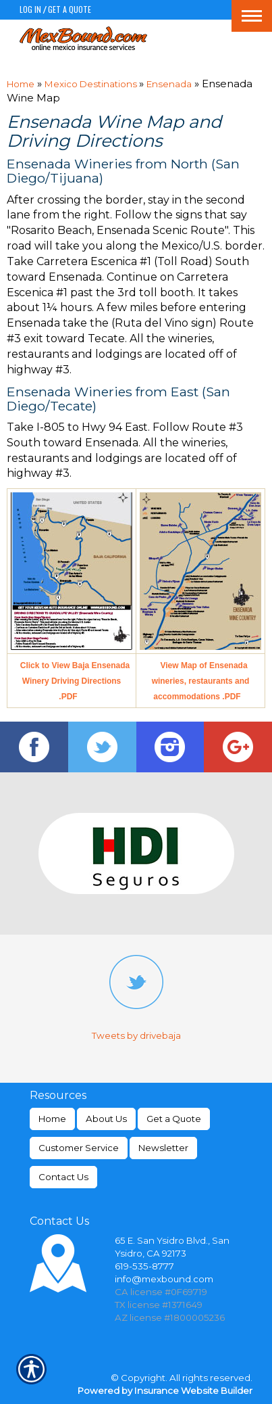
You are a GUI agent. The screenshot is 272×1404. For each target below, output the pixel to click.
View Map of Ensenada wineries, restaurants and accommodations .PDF (201, 681)
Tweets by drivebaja (136, 1035)
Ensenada (169, 83)
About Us (106, 1118)
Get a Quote (69, 9)
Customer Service (78, 1147)
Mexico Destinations (92, 83)
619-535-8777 (144, 1266)
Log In (30, 9)
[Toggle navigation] (252, 16)
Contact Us (63, 1176)
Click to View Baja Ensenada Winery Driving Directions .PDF (75, 681)
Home (20, 83)
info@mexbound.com (164, 1278)
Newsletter (163, 1147)
